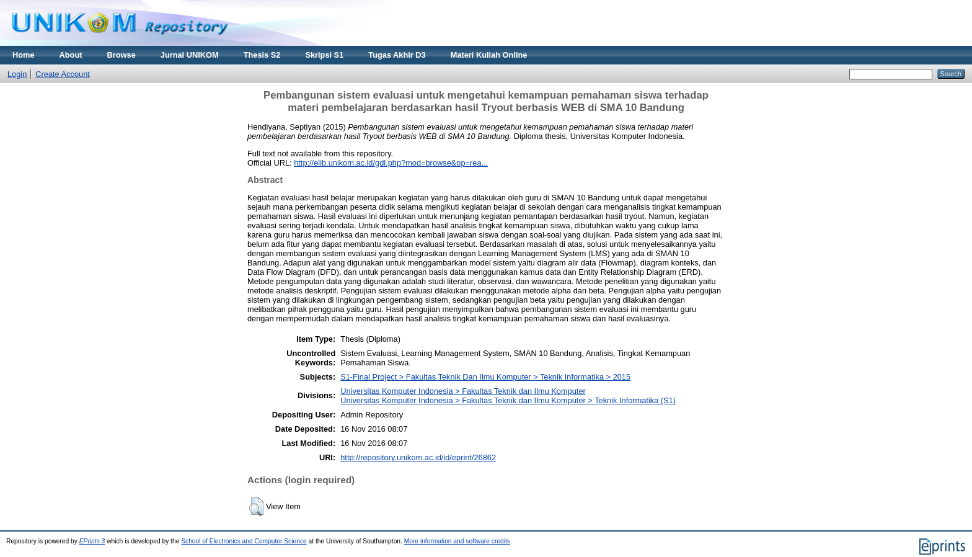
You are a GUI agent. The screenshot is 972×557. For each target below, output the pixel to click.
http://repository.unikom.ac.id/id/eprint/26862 (418, 457)
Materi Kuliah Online (489, 55)
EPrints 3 (92, 541)
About (71, 55)
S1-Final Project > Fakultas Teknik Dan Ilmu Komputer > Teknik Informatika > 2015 (485, 376)
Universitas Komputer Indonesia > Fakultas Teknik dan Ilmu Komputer (463, 391)
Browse (121, 55)
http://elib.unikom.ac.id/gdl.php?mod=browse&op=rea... (391, 162)
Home (23, 55)
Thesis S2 (262, 55)
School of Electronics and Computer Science (244, 541)
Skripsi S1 (324, 55)
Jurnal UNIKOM (190, 55)
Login (17, 74)
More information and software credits (457, 541)
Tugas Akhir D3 (396, 55)
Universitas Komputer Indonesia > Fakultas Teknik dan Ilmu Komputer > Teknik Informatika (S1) (508, 400)
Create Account (62, 74)
